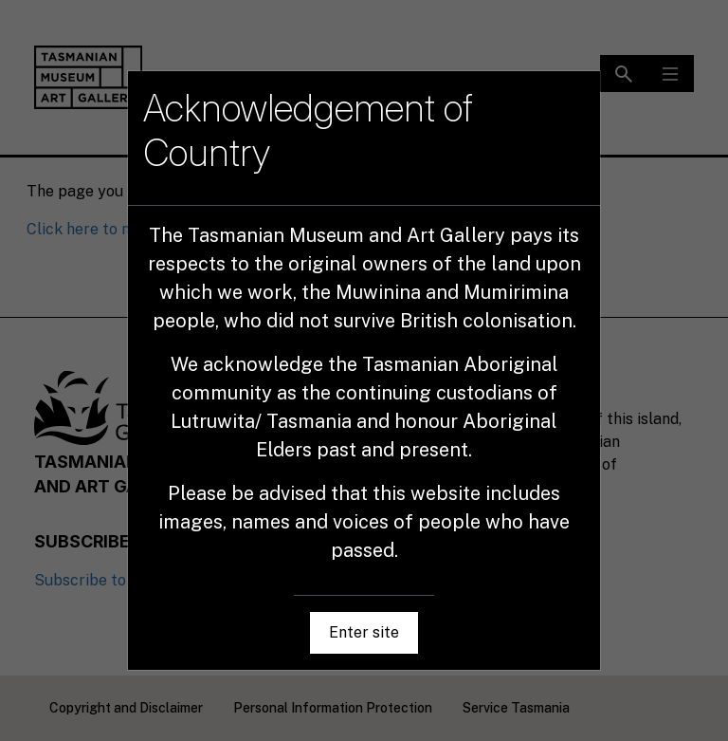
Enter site (364, 632)
